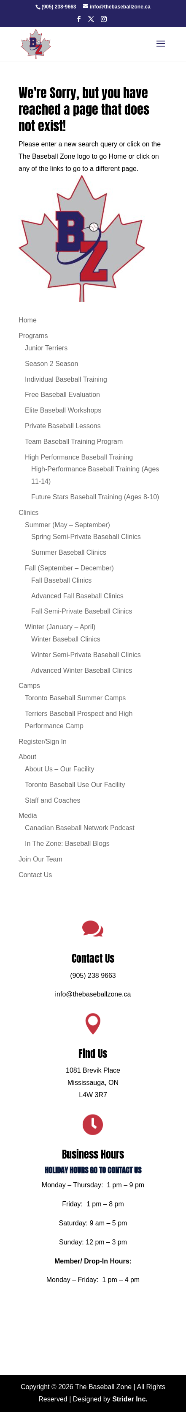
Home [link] (28, 320)
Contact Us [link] (35, 874)
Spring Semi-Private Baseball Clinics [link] (86, 536)
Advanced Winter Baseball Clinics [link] (81, 670)
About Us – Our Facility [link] (59, 769)
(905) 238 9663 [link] (93, 1004)
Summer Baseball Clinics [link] (68, 552)
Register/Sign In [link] (43, 741)
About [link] (27, 756)
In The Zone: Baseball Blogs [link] (67, 843)
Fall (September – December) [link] (69, 568)
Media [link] (28, 815)
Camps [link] (29, 685)
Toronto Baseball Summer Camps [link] (75, 698)
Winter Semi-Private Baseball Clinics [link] (86, 654)
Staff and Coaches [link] (52, 800)
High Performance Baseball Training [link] (79, 457)
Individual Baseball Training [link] (66, 379)
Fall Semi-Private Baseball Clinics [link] (81, 611)
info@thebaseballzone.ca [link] (93, 1020)
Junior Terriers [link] (46, 348)
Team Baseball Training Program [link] (74, 441)
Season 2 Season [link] (51, 363)
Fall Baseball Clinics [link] (61, 580)
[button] (79, 21)
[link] (58, 7)
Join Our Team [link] (40, 859)
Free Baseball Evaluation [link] (62, 394)
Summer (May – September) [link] (67, 524)
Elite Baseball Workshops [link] (63, 410)
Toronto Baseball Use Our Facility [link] (75, 784)
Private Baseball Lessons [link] (63, 425)
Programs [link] (33, 335)
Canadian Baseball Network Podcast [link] (80, 827)
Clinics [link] (28, 512)
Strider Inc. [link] (130, 1399)
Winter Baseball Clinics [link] (65, 639)
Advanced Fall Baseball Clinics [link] (77, 596)
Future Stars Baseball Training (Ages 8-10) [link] (95, 497)
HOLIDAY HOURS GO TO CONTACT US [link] (92, 1165)
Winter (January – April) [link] (60, 626)
